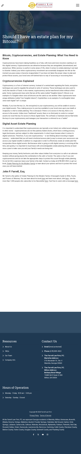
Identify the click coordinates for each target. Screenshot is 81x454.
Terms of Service (45, 415)
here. (76, 181)
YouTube (43, 434)
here (43, 178)
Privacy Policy (34, 415)
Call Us (2, 5)
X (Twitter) (38, 434)
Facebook (33, 434)
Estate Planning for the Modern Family (21, 164)
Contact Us (5, 5)
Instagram (47, 434)
